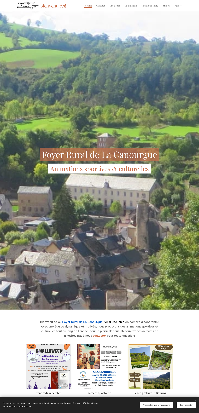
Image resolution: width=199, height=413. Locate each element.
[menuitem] (88, 5)
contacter (99, 335)
